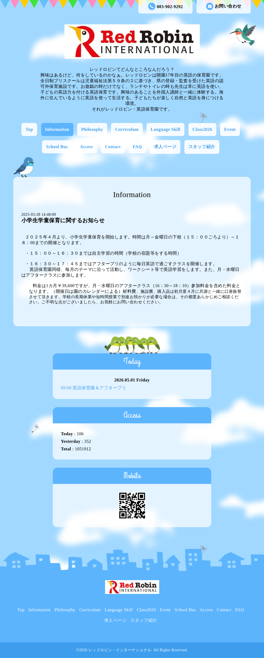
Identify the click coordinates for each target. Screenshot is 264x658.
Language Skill (165, 129)
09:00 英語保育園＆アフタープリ (93, 388)
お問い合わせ (224, 6)
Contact (113, 146)
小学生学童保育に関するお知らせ (63, 220)
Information (57, 129)
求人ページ (165, 146)
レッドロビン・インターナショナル (120, 650)
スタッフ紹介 (201, 146)
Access (86, 146)
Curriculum (127, 129)
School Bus (57, 146)
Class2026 (202, 129)
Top (29, 129)
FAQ (137, 146)
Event (230, 129)
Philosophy (92, 129)
